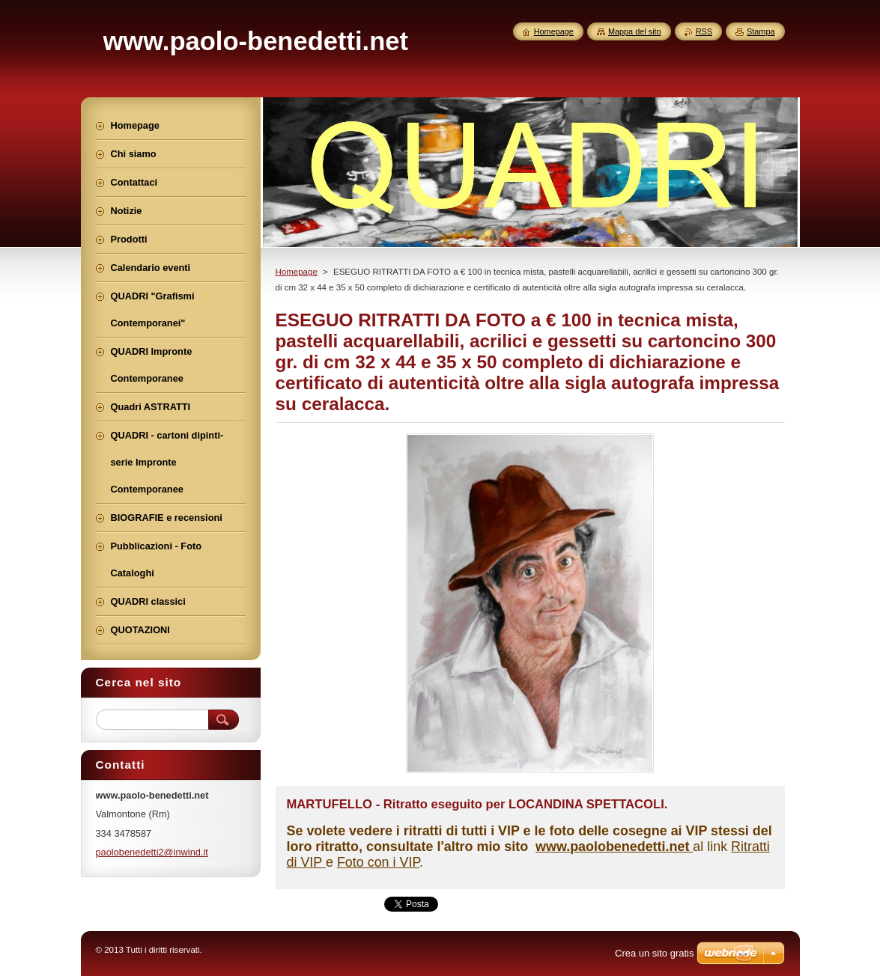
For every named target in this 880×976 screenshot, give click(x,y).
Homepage (297, 271)
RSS (704, 31)
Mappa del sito (634, 31)
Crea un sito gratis (654, 953)
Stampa (760, 31)
